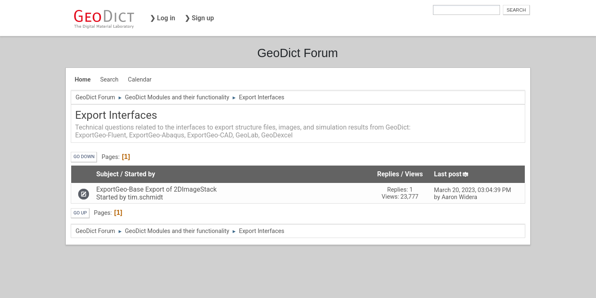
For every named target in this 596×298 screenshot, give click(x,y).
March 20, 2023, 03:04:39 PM (472, 190)
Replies (388, 174)
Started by (140, 174)
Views (414, 174)
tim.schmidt (145, 197)
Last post (451, 174)
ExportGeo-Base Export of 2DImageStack (156, 189)
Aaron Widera (459, 197)
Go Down (83, 156)
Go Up (80, 213)
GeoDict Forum (297, 53)
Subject (107, 174)
